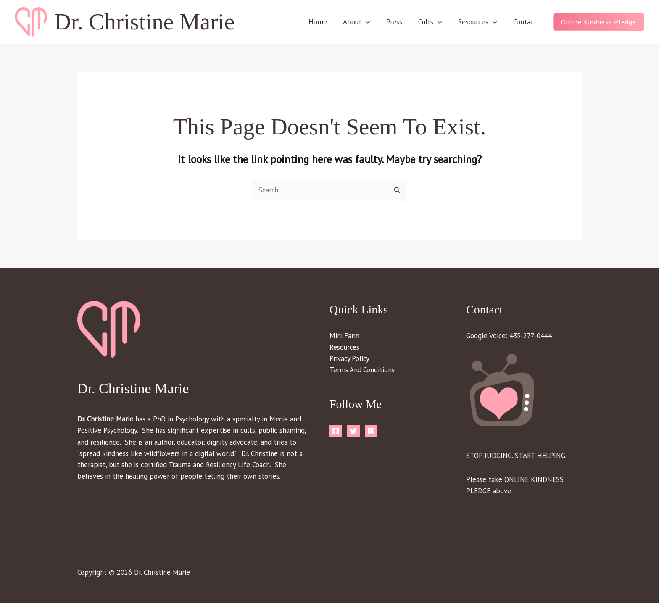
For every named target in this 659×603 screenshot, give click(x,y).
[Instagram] (371, 432)
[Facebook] (336, 432)
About (364, 21)
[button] (374, 21)
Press (401, 21)
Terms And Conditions (362, 370)
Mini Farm (345, 336)
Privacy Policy (350, 358)
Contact (526, 21)
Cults (435, 21)
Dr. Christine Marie (144, 21)
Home (328, 21)
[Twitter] (353, 432)
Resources (480, 21)
